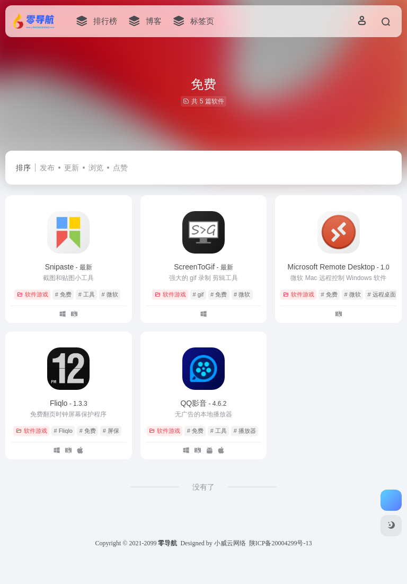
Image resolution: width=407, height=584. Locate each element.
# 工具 (86, 294)
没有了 (203, 487)
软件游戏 (32, 294)
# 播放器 (245, 431)
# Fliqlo (63, 431)
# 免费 (63, 294)
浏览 (96, 167)
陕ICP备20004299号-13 (280, 543)
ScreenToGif (203, 267)
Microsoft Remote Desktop (338, 267)
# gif (198, 294)
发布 (47, 167)
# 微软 (110, 294)
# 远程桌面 (381, 294)
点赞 (120, 167)
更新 (71, 167)
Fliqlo (68, 403)
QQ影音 (203, 403)
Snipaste (68, 267)
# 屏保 (111, 431)
